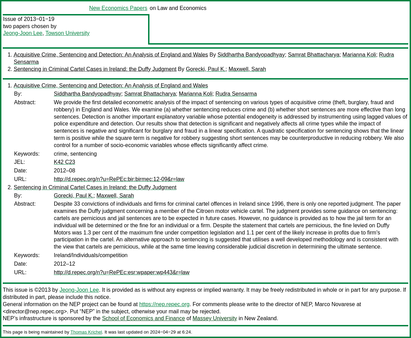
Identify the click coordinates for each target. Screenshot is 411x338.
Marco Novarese (335, 304)
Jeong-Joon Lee (23, 33)
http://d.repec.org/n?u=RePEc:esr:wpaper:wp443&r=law (122, 272)
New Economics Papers (118, 8)
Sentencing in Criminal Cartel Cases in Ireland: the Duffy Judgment (95, 69)
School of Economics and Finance (143, 318)
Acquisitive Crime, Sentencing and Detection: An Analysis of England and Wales (111, 55)
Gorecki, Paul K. (206, 69)
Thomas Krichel (86, 332)
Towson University (67, 33)
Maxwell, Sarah (247, 69)
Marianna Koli (359, 55)
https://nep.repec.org (164, 304)
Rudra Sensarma (236, 94)
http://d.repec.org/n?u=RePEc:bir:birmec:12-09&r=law (119, 179)
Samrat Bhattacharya (313, 55)
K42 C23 (64, 162)
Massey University (215, 318)
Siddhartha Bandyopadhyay (251, 55)
